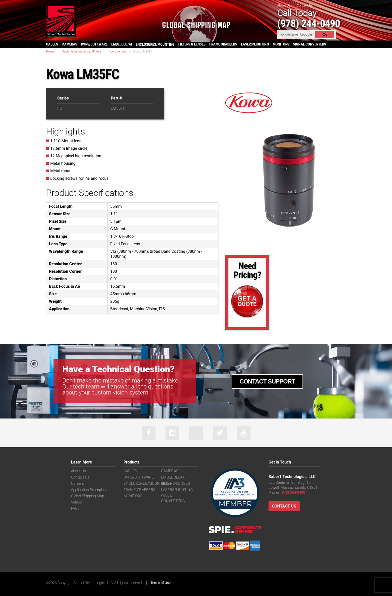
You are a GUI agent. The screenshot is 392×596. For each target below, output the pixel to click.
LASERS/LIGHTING (255, 44)
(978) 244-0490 (308, 23)
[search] (296, 34)
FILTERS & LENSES (192, 44)
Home (50, 51)
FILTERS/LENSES (175, 483)
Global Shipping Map (87, 496)
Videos (76, 502)
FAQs (75, 508)
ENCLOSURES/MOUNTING (146, 483)
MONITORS (281, 44)
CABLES (52, 44)
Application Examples (88, 490)
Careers (77, 483)
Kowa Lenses (117, 51)
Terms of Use (160, 583)
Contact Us (305, 5)
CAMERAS (69, 44)
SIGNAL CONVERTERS (309, 44)
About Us (283, 5)
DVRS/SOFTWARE (94, 44)
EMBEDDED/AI (121, 44)
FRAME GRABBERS (223, 44)
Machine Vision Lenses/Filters (81, 51)
